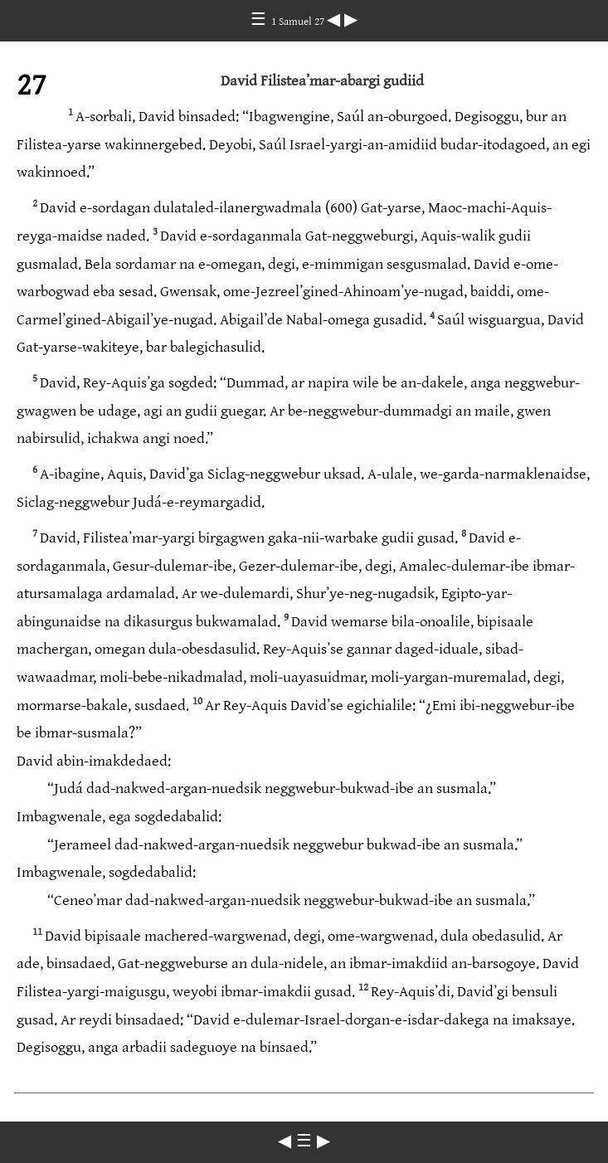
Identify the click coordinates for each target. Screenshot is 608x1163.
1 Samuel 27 (299, 21)
